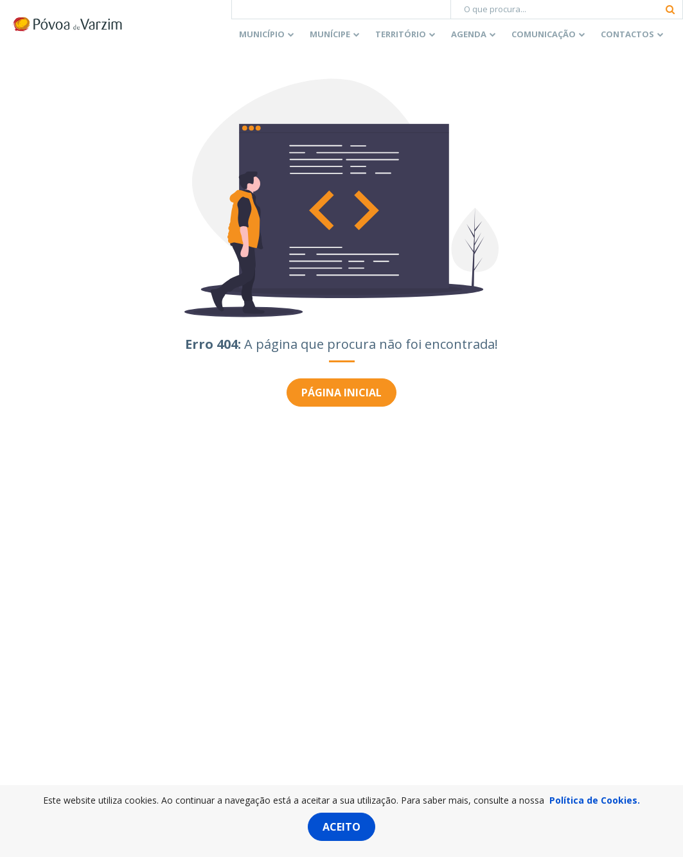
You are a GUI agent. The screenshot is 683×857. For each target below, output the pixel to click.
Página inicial (341, 392)
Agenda (468, 34)
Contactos (627, 34)
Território (400, 34)
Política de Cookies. (594, 800)
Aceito (341, 827)
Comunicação (543, 34)
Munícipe (330, 34)
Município (262, 34)
